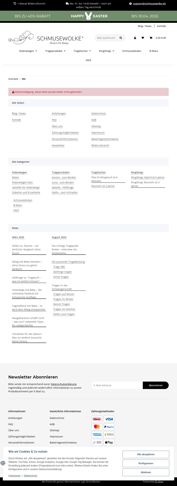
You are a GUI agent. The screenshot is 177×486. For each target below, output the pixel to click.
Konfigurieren (145, 463)
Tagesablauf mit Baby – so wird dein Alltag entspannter (28, 307)
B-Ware (17, 205)
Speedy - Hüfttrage (63, 187)
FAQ (54, 119)
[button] (135, 38)
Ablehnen (146, 472)
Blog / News (145, 26)
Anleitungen (59, 113)
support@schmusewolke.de (149, 3)
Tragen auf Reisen (63, 294)
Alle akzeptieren (146, 454)
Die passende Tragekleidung (68, 261)
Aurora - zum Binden (64, 177)
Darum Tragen (61, 304)
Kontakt (161, 26)
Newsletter (58, 145)
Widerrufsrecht (100, 145)
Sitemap (96, 126)
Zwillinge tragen (62, 271)
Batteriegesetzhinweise (104, 139)
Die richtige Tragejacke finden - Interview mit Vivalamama (65, 249)
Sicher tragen (61, 276)
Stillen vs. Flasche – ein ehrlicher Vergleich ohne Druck (26, 249)
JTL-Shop (159, 481)
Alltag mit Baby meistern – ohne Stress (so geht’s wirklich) (27, 265)
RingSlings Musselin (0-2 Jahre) (145, 184)
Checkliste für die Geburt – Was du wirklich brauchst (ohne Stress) (27, 337)
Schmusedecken (22, 200)
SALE (16, 210)
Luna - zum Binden (63, 182)
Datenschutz (98, 113)
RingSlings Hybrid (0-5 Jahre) (147, 177)
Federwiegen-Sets (22, 182)
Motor (15, 177)
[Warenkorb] (158, 38)
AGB (93, 119)
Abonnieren (156, 385)
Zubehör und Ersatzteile (26, 192)
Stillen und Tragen (64, 314)
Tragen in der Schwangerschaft (62, 287)
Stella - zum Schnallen (65, 192)
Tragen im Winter (63, 299)
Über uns (57, 126)
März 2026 (18, 237)
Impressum (98, 132)
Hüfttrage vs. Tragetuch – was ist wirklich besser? (26, 279)
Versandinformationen (65, 139)
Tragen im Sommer (64, 309)
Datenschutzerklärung (64, 384)
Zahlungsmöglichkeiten (65, 132)
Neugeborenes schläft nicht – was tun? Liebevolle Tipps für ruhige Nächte (28, 321)
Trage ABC (59, 266)
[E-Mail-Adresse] (117, 385)
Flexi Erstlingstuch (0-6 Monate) (104, 179)
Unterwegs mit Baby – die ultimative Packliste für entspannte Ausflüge (27, 293)
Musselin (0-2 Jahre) (102, 186)
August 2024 (59, 237)
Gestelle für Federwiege (26, 187)
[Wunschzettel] (143, 38)
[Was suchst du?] (105, 37)
